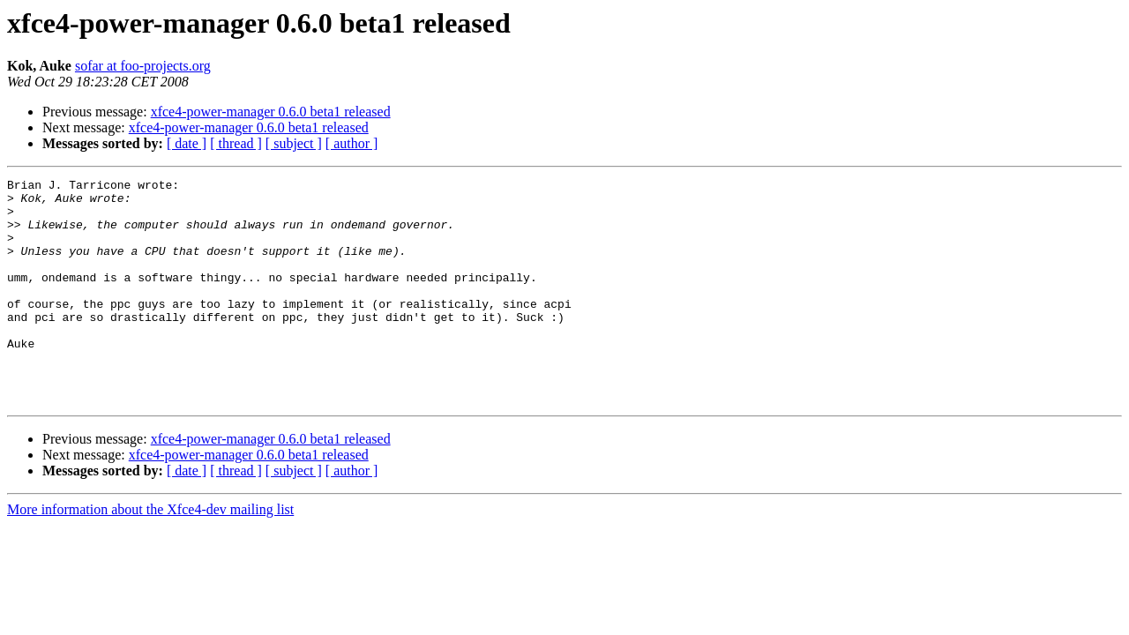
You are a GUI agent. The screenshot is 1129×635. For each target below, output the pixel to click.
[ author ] (351, 143)
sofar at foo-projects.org (143, 65)
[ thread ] (236, 143)
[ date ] (186, 143)
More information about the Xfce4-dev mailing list (150, 554)
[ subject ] (293, 143)
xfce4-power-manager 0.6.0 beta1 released (271, 111)
